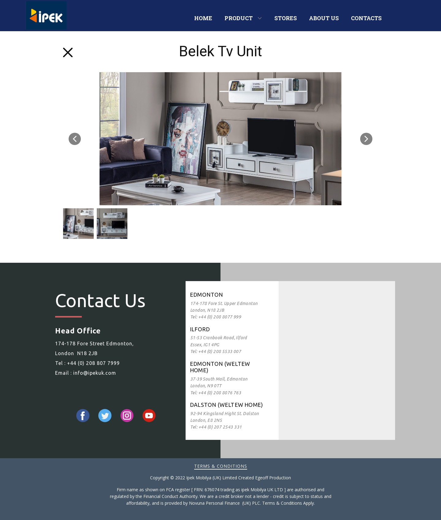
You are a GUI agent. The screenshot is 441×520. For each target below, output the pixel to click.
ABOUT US (324, 18)
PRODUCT (238, 18)
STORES (285, 18)
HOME (203, 18)
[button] (75, 139)
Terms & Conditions (220, 466)
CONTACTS (366, 18)
